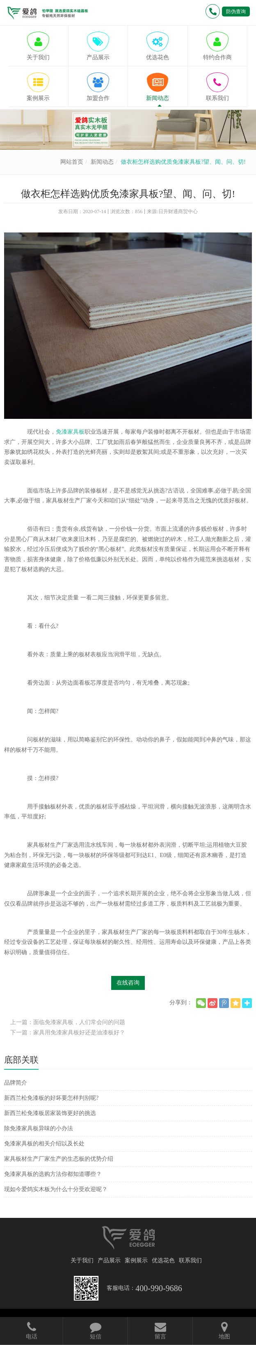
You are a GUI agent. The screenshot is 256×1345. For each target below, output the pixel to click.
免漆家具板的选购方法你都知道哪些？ (53, 1174)
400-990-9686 (158, 1288)
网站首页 (71, 162)
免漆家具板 (70, 432)
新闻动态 (102, 162)
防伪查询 (236, 11)
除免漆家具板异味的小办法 (38, 1128)
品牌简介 (15, 1083)
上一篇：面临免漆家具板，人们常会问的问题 (67, 1022)
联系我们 (190, 1260)
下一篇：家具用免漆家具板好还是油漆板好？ (67, 1032)
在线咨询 (128, 983)
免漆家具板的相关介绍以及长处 (44, 1144)
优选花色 (163, 1260)
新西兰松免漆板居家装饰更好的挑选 (50, 1113)
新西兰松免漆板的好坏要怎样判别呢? (51, 1098)
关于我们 (82, 1260)
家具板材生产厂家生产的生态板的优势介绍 (58, 1159)
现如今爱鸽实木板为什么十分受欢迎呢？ (55, 1189)
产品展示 (109, 1260)
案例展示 (136, 1260)
